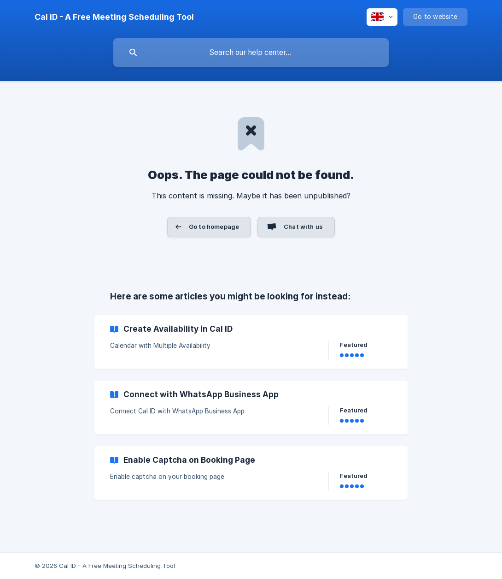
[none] (114, 17)
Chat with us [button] (303, 226)
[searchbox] (251, 52)
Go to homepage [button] (214, 226)
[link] (251, 342)
